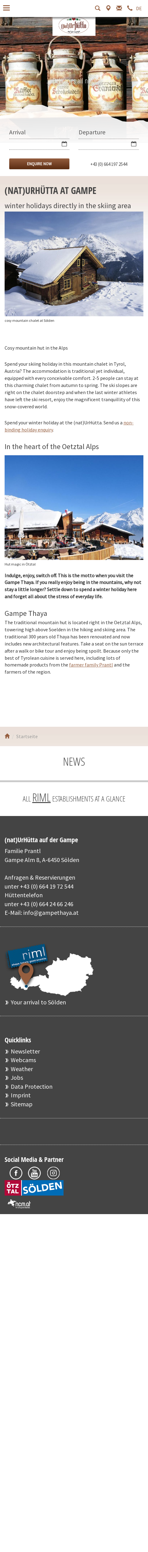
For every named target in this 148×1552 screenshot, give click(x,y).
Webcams (23, 1060)
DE (139, 8)
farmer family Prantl (91, 665)
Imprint (21, 1095)
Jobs (17, 1077)
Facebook (16, 701)
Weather (22, 1069)
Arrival (17, 132)
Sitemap (22, 1104)
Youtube (34, 701)
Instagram (53, 701)
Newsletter (25, 1051)
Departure (92, 132)
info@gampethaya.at (51, 912)
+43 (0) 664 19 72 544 (46, 886)
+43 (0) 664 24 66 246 (46, 904)
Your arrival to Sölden (38, 1002)
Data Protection (32, 1086)
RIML (41, 797)
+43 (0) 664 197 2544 (108, 164)
